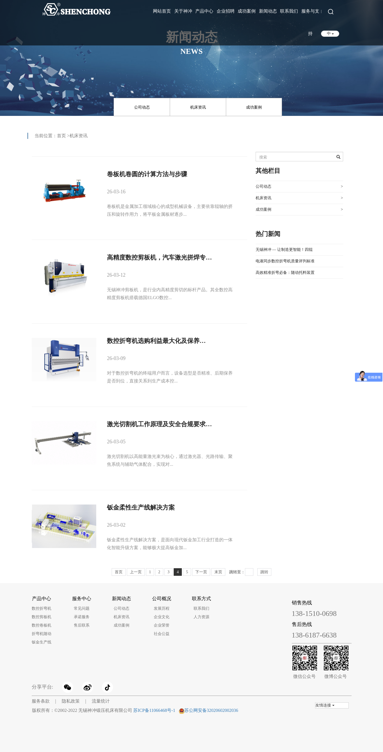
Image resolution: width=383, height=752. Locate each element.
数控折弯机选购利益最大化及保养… (156, 340)
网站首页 (162, 11)
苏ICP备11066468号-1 (154, 710)
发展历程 (161, 608)
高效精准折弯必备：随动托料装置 (285, 272)
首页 (61, 135)
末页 (218, 572)
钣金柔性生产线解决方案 (141, 507)
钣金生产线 (41, 642)
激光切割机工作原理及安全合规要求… (159, 424)
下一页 (201, 572)
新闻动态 (268, 11)
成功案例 (247, 11)
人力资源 (201, 617)
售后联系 (82, 625)
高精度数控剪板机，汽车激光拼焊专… (159, 257)
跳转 (264, 572)
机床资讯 (198, 107)
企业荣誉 (161, 625)
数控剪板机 (41, 617)
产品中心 (204, 11)
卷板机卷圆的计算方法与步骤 (147, 174)
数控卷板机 (41, 625)
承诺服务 (82, 617)
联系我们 (289, 11)
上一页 (136, 572)
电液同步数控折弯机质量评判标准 (285, 261)
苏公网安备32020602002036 (211, 710)
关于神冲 (183, 11)
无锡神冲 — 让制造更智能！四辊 (284, 249)
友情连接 (324, 705)
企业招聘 (226, 11)
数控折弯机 (41, 608)
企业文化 (161, 617)
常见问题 (82, 608)
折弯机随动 (41, 634)
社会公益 (161, 634)
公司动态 (142, 107)
